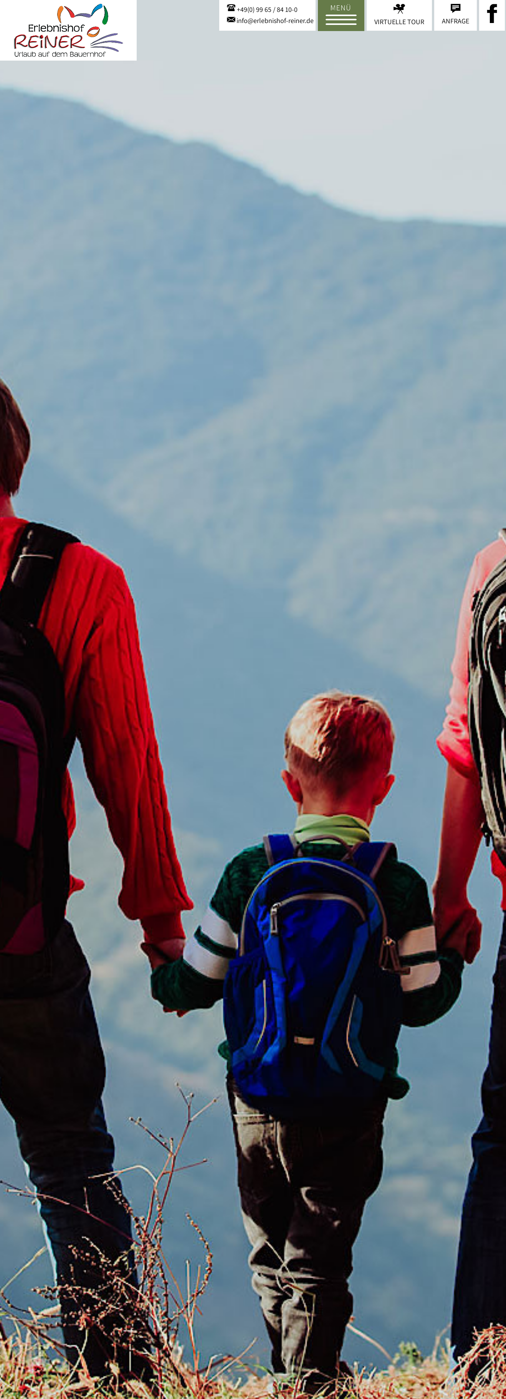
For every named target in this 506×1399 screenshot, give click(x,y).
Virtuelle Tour (399, 21)
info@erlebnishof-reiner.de (275, 20)
